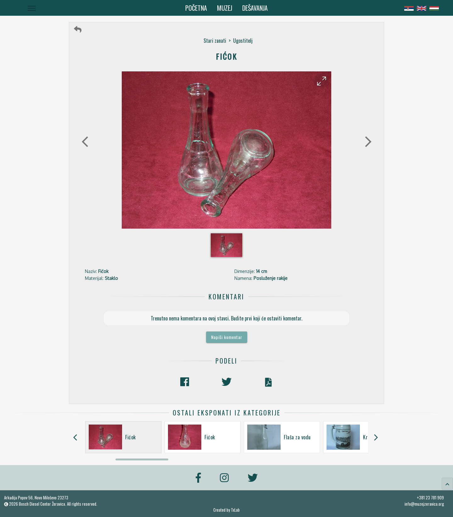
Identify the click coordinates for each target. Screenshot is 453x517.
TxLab (235, 510)
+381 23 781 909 (430, 497)
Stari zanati (215, 40)
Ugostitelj (243, 40)
